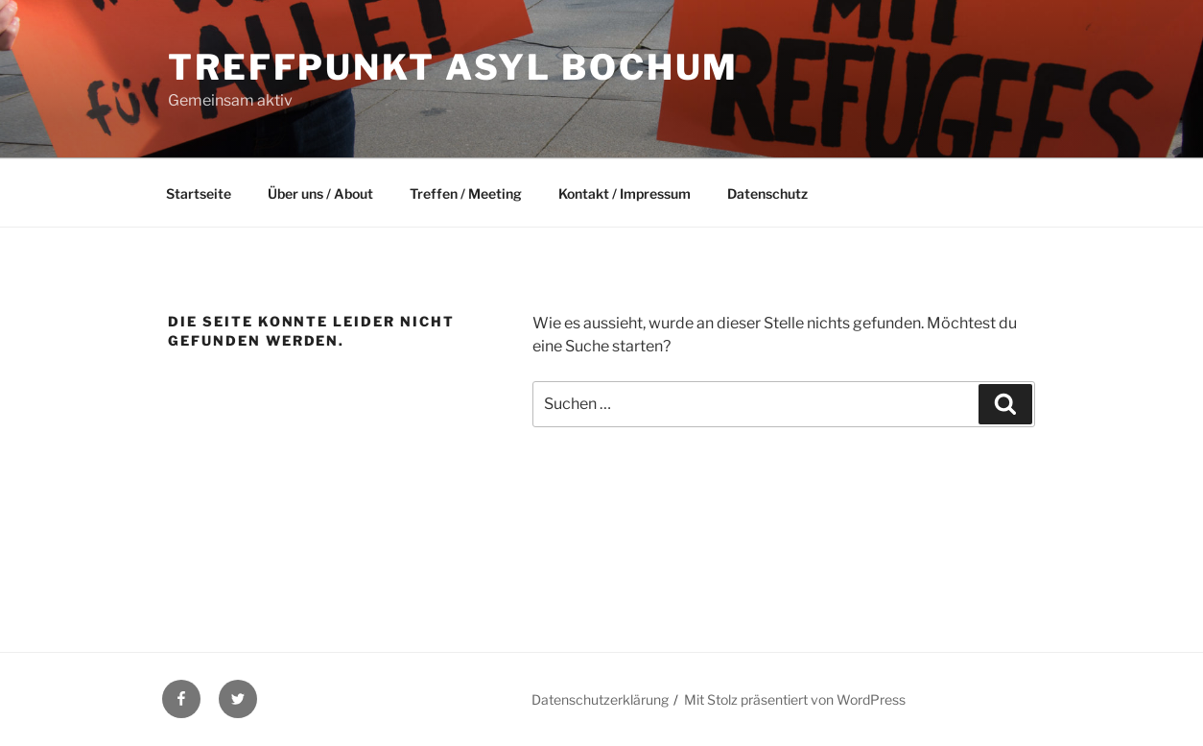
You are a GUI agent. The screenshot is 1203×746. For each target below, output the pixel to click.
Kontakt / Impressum (624, 193)
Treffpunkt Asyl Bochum (453, 67)
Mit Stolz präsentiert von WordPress (795, 699)
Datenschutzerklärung (600, 699)
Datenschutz (767, 193)
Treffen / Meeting (466, 193)
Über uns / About (320, 193)
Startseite (198, 193)
